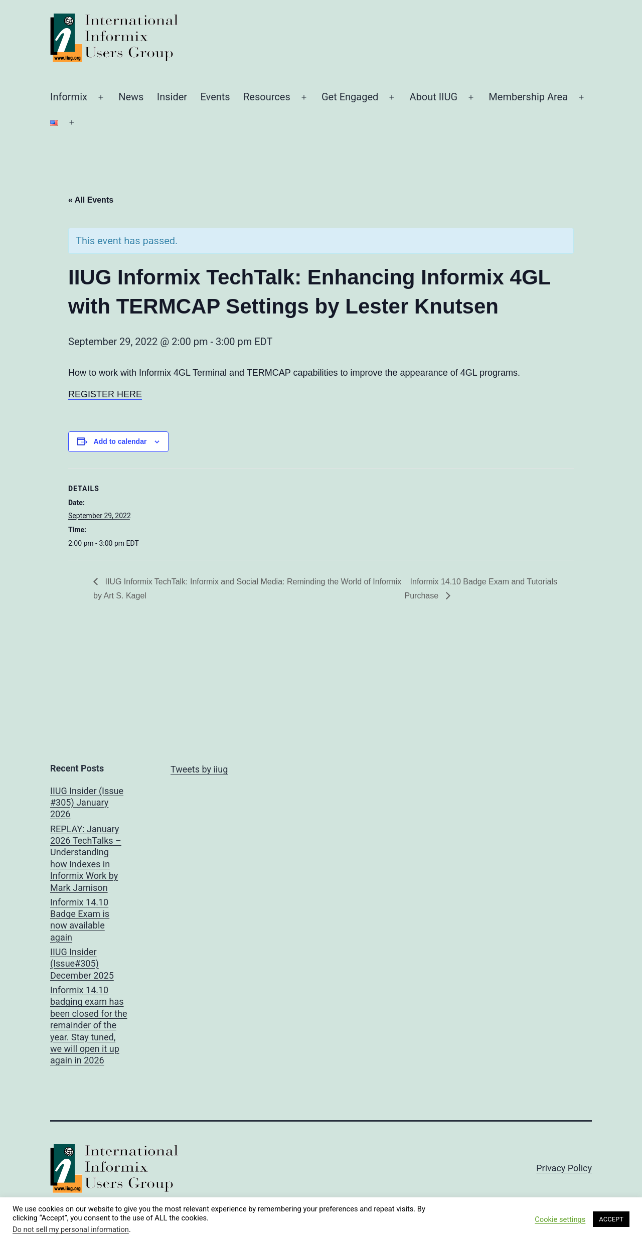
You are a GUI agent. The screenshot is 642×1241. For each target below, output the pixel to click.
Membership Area (528, 97)
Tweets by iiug (199, 769)
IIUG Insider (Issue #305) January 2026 (86, 803)
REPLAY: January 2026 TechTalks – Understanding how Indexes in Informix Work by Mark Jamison (85, 858)
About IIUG (433, 97)
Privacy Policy (564, 1168)
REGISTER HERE (105, 394)
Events (215, 97)
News (130, 97)
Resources (266, 97)
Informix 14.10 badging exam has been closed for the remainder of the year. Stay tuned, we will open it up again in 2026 (88, 1025)
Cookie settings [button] (560, 1219)
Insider (172, 97)
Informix (68, 97)
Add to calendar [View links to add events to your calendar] (120, 441)
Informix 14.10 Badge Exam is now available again (79, 920)
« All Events (90, 200)
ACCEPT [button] (611, 1219)
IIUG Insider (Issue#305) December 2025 (82, 964)
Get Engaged (350, 97)
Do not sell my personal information (71, 1229)
